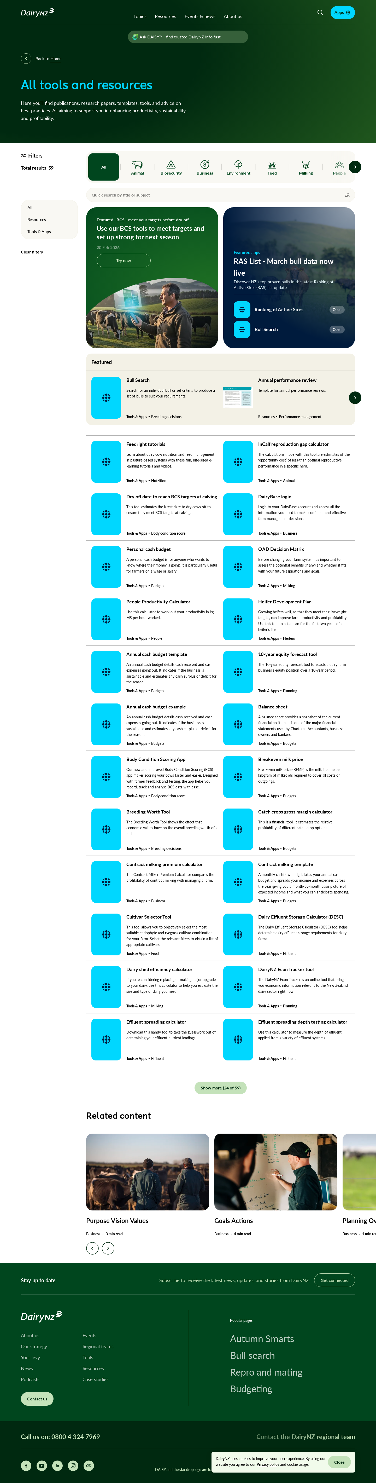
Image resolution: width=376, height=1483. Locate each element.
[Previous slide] (92, 1248)
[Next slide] (108, 1248)
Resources (165, 16)
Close (339, 1461)
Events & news (200, 16)
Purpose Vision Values (117, 1220)
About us (233, 16)
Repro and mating (266, 1372)
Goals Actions (233, 1220)
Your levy (30, 1357)
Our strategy (34, 1346)
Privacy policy (268, 1464)
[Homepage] (43, 12)
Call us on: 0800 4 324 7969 (60, 1437)
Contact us (37, 1398)
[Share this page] (89, 1466)
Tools (88, 1357)
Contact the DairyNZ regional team (305, 1436)
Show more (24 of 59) (220, 1087)
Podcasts (30, 1379)
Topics (139, 16)
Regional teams (98, 1346)
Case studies (96, 1379)
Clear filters (32, 252)
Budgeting (251, 1388)
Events (89, 1335)
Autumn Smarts (262, 1338)
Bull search (252, 1355)
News (27, 1368)
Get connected (335, 1280)
